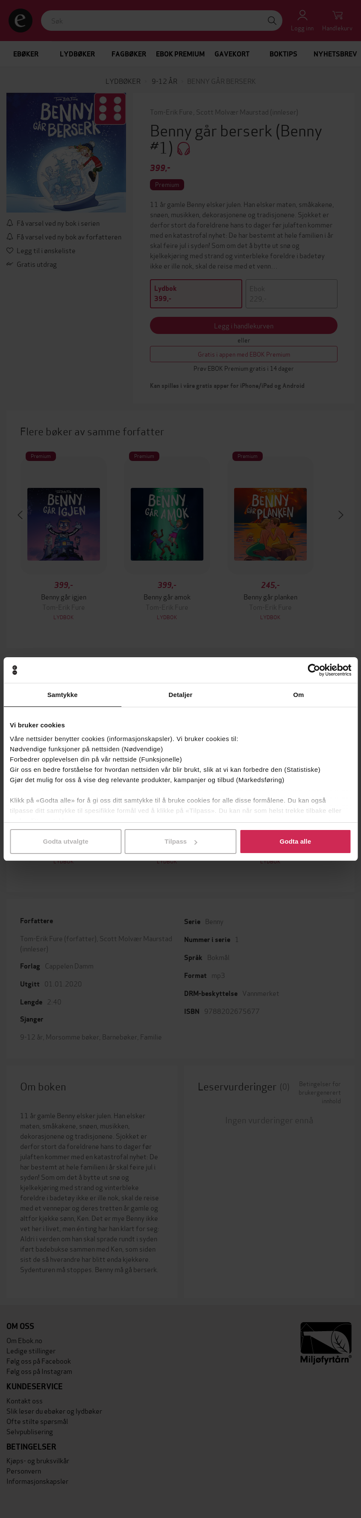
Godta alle (295, 841)
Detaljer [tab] (181, 694)
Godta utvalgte (65, 841)
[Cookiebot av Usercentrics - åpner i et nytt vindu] (313, 670)
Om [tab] (298, 694)
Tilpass (180, 841)
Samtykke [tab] (62, 694)
